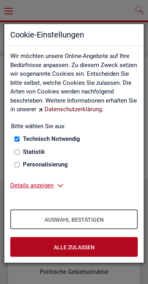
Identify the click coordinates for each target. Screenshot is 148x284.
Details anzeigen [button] (32, 185)
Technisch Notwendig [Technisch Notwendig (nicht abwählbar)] (51, 138)
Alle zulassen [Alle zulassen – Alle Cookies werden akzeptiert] (74, 247)
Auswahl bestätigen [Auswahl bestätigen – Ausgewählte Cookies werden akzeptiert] (74, 220)
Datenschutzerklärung (73, 109)
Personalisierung (45, 164)
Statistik (34, 151)
